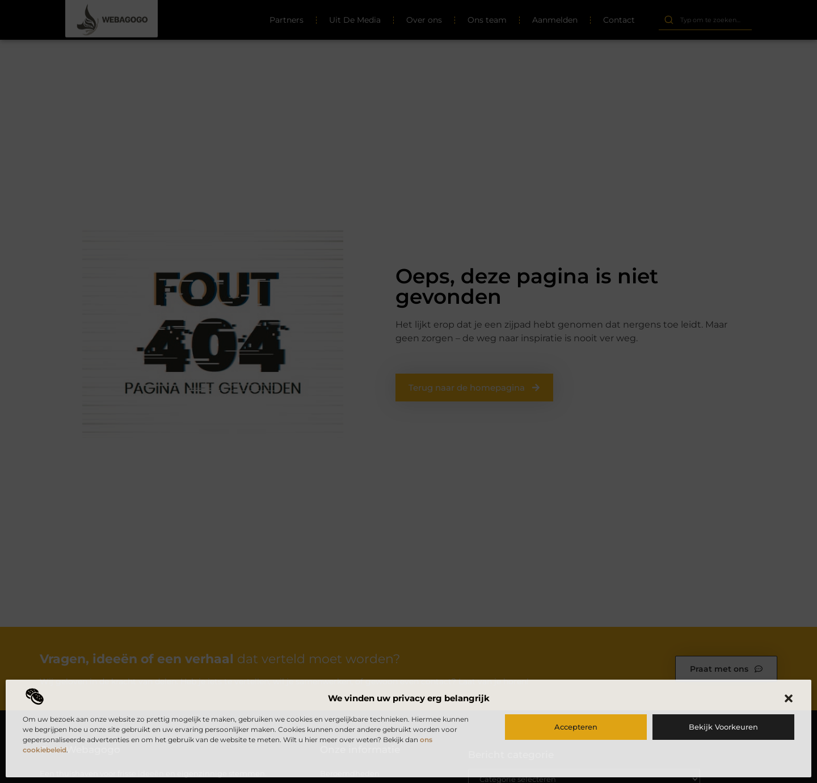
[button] (788, 698)
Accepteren (575, 726)
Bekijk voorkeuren (723, 726)
